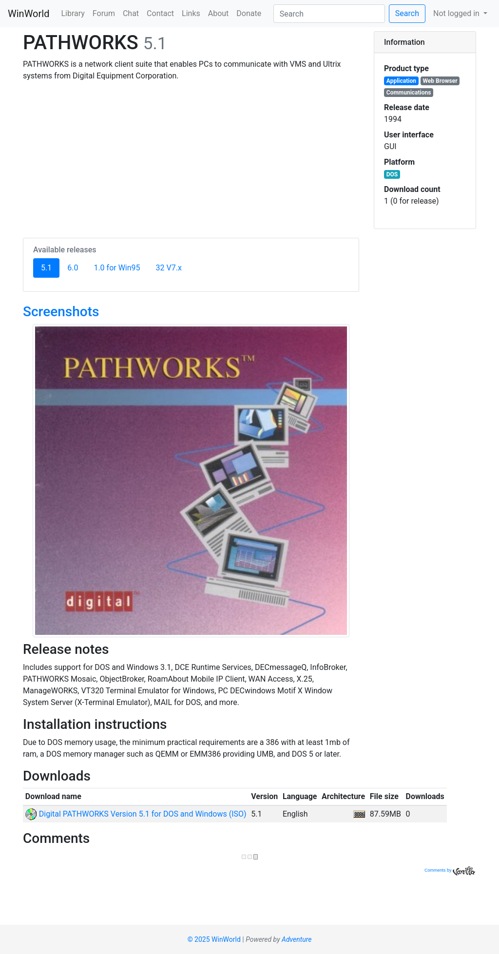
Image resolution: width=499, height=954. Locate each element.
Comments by (449, 870)
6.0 (72, 267)
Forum (104, 13)
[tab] (425, 42)
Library (72, 13)
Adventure (296, 939)
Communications (408, 92)
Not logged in (457, 13)
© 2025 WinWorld (214, 939)
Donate (248, 13)
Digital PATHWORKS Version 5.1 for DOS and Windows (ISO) (136, 814)
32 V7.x (169, 267)
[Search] (329, 13)
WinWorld (28, 13)
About (218, 13)
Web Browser (440, 80)
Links (191, 13)
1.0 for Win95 (117, 267)
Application (401, 80)
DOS (392, 174)
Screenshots (61, 312)
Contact (160, 13)
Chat (131, 13)
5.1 (50, 267)
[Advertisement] (191, 158)
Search (407, 13)
